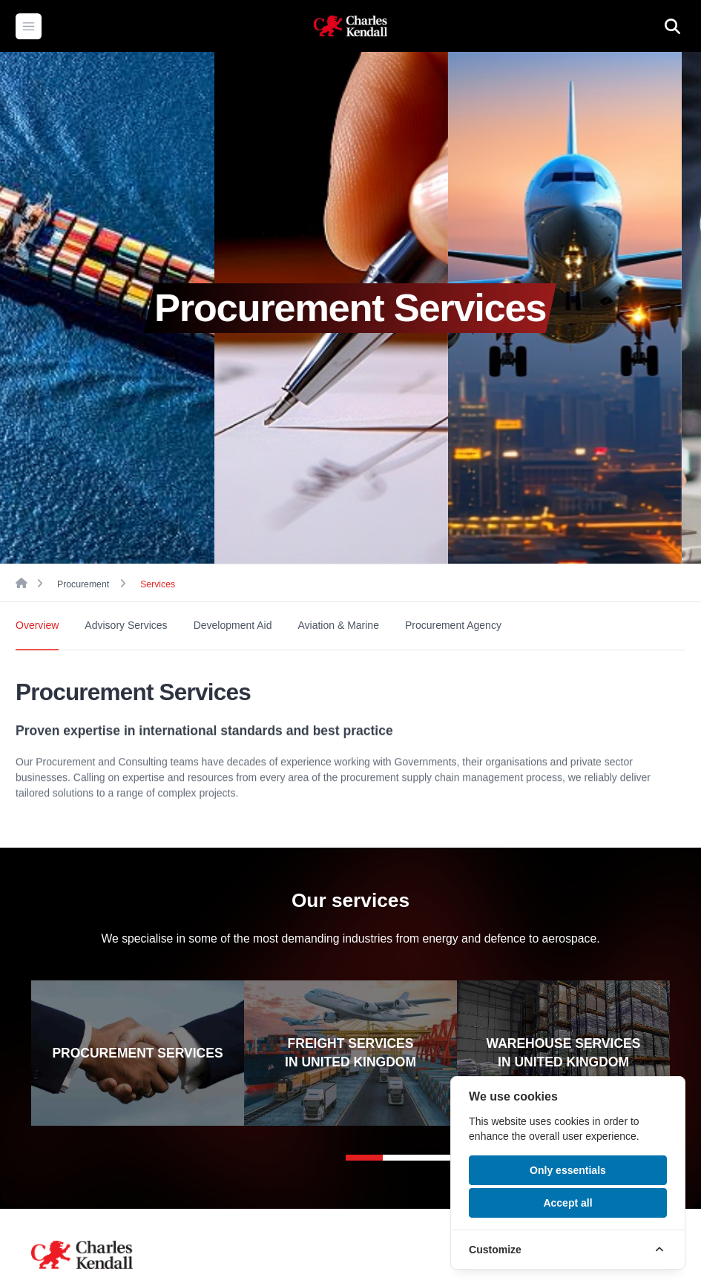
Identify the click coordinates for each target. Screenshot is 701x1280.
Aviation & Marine (337, 625)
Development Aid (233, 625)
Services (157, 584)
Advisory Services (126, 625)
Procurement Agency (453, 625)
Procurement (83, 584)
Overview (37, 625)
